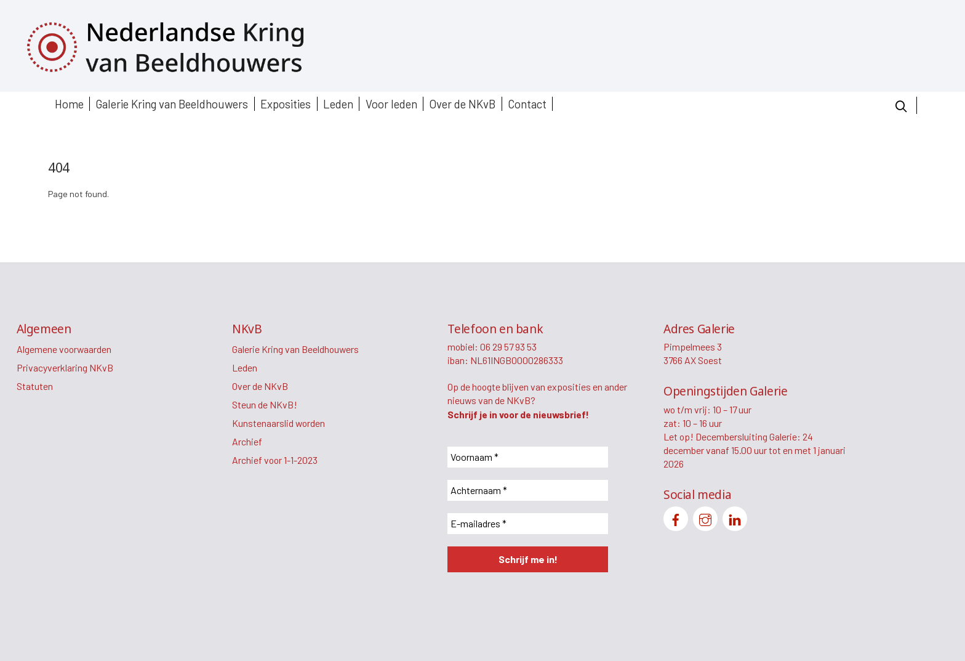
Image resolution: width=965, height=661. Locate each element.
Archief (247, 441)
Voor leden (391, 104)
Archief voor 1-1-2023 (275, 460)
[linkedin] (735, 517)
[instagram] (705, 517)
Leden (338, 104)
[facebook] (675, 517)
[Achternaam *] (527, 490)
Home (69, 104)
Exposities (285, 104)
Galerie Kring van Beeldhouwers (171, 104)
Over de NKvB (462, 104)
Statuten (35, 386)
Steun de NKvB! (264, 404)
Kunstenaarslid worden (278, 423)
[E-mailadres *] (527, 523)
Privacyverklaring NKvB (65, 367)
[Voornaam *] (527, 457)
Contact (527, 104)
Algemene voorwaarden (64, 349)
